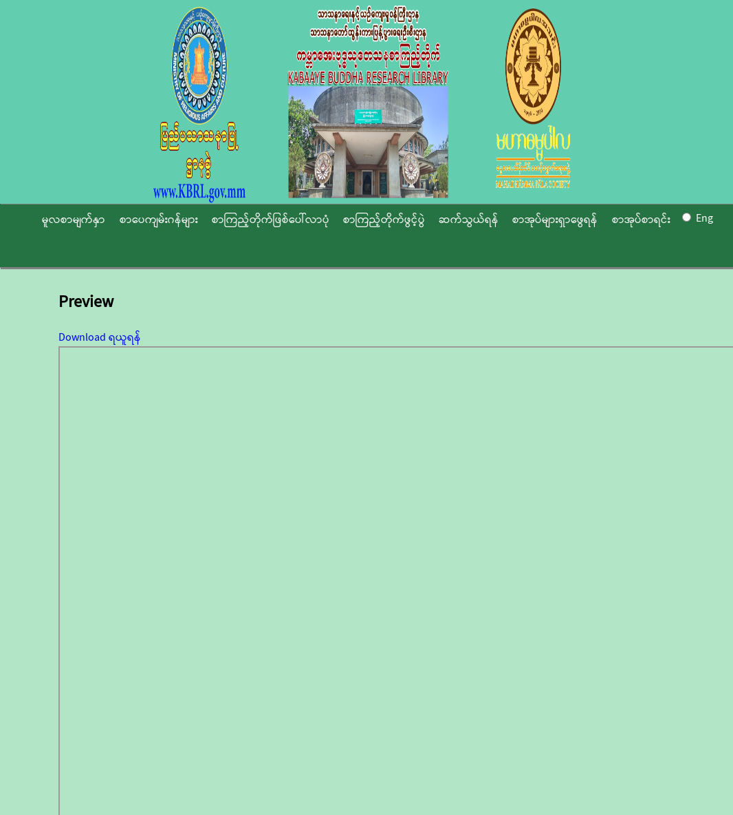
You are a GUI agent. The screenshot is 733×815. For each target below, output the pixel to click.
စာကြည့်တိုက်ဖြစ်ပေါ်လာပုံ (270, 220)
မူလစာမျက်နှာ (73, 220)
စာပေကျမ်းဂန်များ (159, 220)
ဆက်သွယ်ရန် (469, 220)
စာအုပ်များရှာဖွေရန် (555, 220)
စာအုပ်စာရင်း (641, 220)
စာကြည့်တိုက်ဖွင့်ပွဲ (384, 220)
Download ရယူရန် (99, 337)
